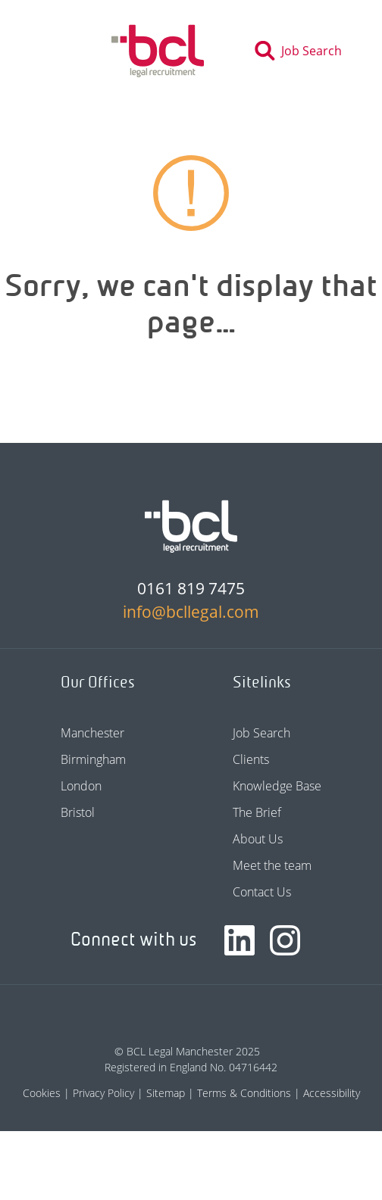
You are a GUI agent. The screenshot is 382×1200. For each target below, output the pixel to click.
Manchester (92, 733)
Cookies (42, 1093)
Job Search (261, 733)
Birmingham (93, 759)
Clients (251, 759)
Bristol (78, 812)
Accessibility (331, 1093)
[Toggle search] (303, 51)
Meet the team (272, 865)
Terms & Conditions (244, 1093)
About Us (258, 839)
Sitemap (165, 1093)
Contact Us (262, 892)
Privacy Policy (103, 1093)
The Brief (257, 812)
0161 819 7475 (191, 588)
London (81, 786)
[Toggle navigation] (51, 51)
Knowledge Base (277, 786)
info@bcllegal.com (191, 611)
